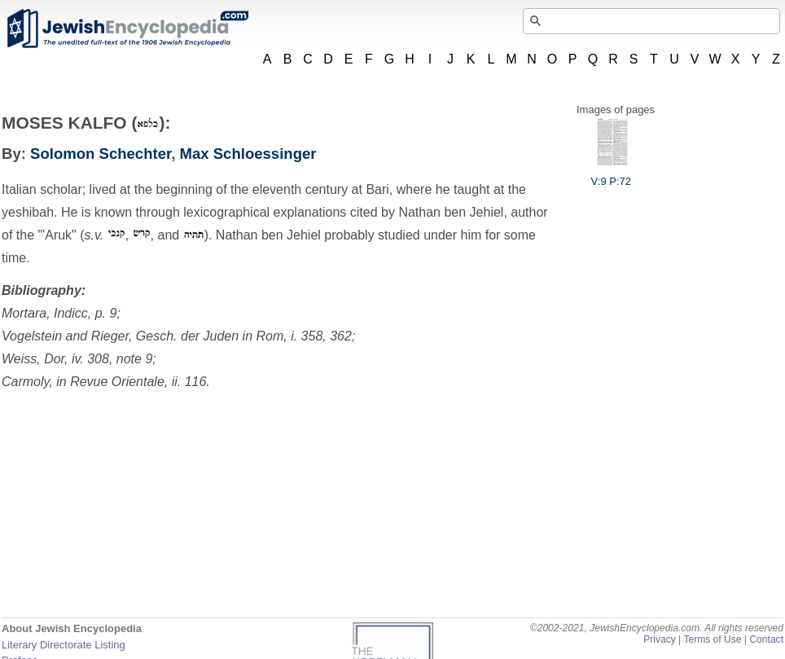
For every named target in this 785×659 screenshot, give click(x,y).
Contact (766, 639)
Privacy (659, 639)
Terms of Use (712, 639)
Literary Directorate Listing (63, 645)
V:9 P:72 (611, 175)
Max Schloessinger (248, 153)
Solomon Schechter (100, 153)
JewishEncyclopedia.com (127, 28)
